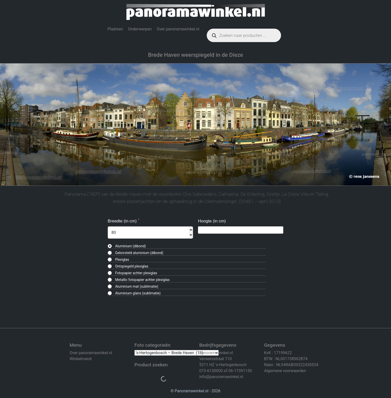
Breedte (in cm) (123, 221)
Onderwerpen (140, 29)
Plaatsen (115, 29)
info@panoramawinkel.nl (221, 376)
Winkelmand (81, 358)
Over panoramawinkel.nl (178, 29)
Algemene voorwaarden (285, 370)
